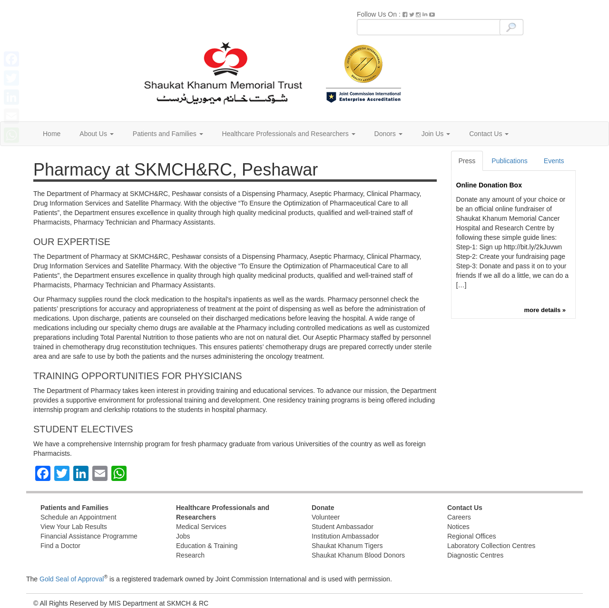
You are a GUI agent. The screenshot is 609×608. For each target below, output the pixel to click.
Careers (459, 517)
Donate (323, 507)
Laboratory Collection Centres (491, 545)
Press (467, 161)
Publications (509, 161)
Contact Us (489, 133)
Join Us (436, 133)
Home (51, 133)
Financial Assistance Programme (89, 536)
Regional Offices (471, 536)
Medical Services (201, 526)
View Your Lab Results (73, 526)
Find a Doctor (60, 545)
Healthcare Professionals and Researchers (288, 133)
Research (190, 555)
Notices (458, 526)
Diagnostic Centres (475, 555)
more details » (545, 310)
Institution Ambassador (345, 536)
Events (554, 161)
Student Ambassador (342, 526)
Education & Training (206, 545)
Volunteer (326, 517)
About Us (96, 133)
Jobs (183, 536)
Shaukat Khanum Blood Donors (358, 555)
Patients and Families (168, 133)
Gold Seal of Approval (71, 579)
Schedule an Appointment (78, 517)
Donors (388, 133)
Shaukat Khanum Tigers (347, 545)
